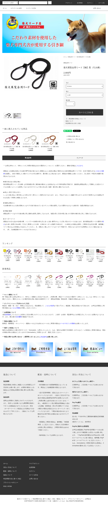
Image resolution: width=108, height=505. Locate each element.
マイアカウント (34, 463)
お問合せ (88, 499)
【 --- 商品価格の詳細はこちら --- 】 (76, 118)
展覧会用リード (72, 56)
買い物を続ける (69, 142)
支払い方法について (10, 467)
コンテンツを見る (29, 8)
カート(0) (100, 3)
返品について (69, 121)
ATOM (10, 486)
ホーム (5, 8)
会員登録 (78, 3)
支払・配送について (59, 499)
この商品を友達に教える (71, 136)
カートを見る (33, 475)
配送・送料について (10, 471)
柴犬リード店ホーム (23, 499)
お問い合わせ (96, 8)
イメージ (80, 158)
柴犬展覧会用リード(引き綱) (83, 56)
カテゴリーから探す (15, 8)
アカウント (67, 3)
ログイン (89, 3)
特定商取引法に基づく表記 (73, 123)
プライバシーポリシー (10, 482)
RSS (4, 486)
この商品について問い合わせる (73, 139)
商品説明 (28, 158)
